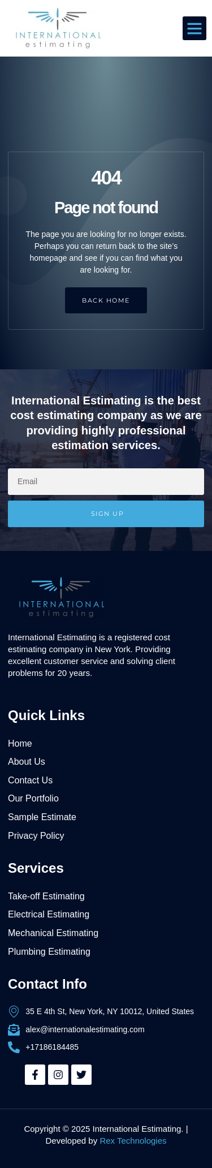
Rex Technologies (132, 1140)
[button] (194, 28)
